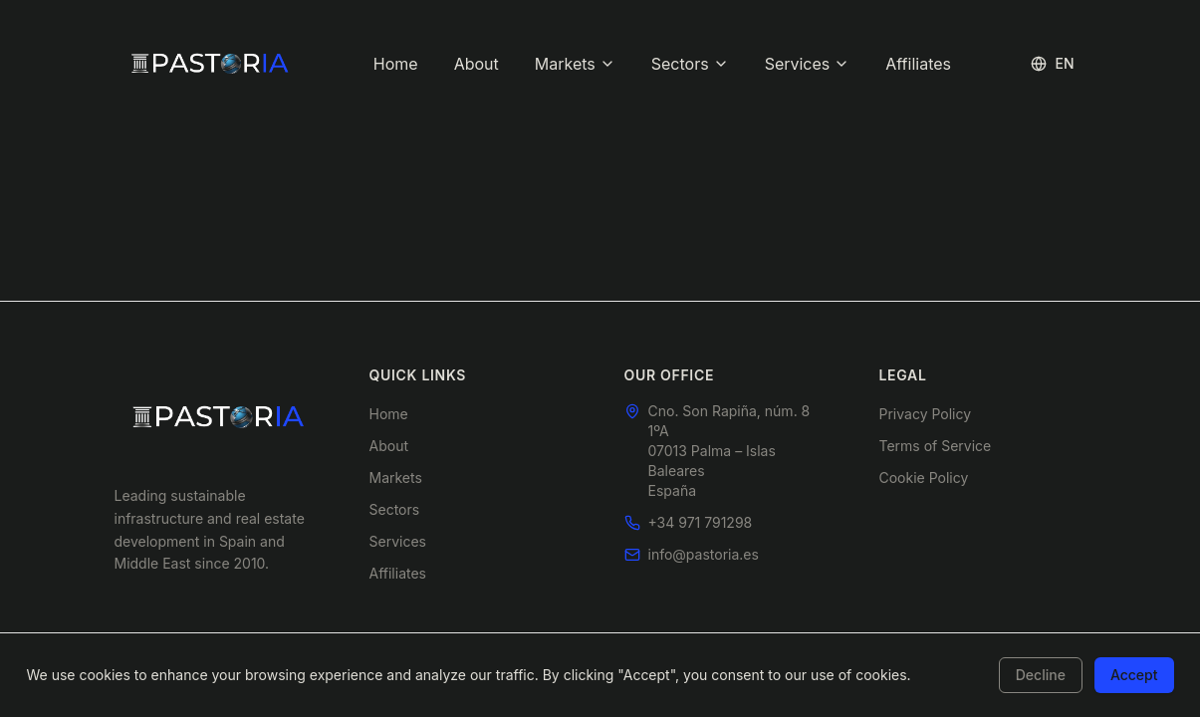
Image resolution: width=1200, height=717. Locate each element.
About (476, 64)
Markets (575, 64)
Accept (1134, 674)
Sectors (690, 64)
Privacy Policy (925, 413)
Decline (1041, 674)
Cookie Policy (924, 477)
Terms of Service (935, 445)
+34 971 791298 (700, 522)
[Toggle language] (1052, 64)
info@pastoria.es (703, 554)
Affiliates (918, 64)
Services (807, 64)
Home (395, 64)
